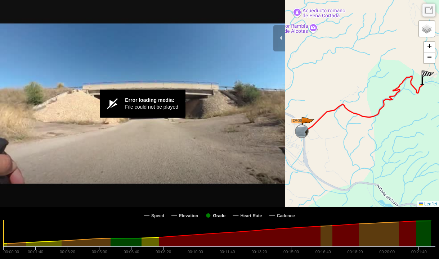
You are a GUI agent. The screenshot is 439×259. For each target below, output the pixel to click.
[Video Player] (142, 103)
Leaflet (428, 203)
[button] (307, 124)
